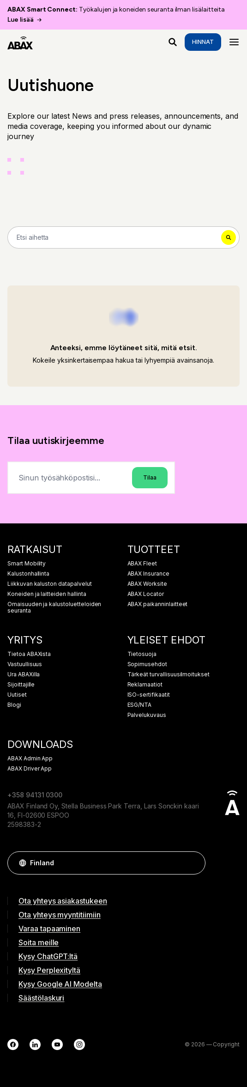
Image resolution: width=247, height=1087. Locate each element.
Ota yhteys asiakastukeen (62, 901)
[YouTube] (57, 1044)
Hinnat (203, 41)
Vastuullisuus (24, 664)
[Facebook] (12, 1044)
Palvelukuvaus (146, 715)
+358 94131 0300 (34, 795)
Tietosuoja (142, 654)
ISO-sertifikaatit (148, 695)
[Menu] (234, 42)
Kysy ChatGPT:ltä (48, 956)
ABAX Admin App (30, 758)
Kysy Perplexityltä (49, 970)
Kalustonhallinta (28, 574)
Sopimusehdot (147, 664)
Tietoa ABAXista (29, 654)
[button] (194, 863)
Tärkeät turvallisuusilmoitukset (168, 674)
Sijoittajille (21, 684)
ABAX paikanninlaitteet (157, 604)
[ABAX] (20, 42)
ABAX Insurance (148, 574)
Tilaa (150, 477)
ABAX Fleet (142, 563)
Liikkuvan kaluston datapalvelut (49, 584)
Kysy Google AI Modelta (60, 984)
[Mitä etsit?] (172, 42)
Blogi (14, 705)
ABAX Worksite (147, 584)
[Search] (123, 237)
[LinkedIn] (35, 1044)
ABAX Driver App (29, 768)
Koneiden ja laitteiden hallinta (46, 594)
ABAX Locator (145, 594)
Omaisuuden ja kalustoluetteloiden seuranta (54, 607)
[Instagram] (79, 1044)
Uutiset (17, 695)
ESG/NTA (139, 705)
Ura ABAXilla (23, 674)
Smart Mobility (26, 563)
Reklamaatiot (145, 684)
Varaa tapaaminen (49, 928)
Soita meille (38, 942)
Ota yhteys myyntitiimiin (59, 915)
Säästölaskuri (41, 998)
